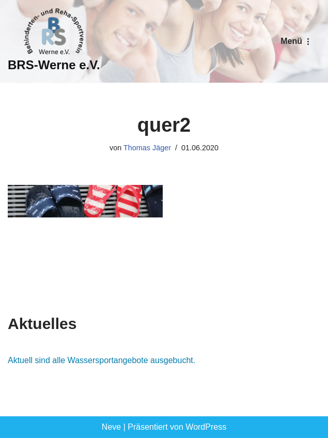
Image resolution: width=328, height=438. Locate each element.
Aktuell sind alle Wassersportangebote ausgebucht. (101, 360)
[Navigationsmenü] (296, 41)
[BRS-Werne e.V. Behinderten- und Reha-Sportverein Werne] (54, 41)
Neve (111, 427)
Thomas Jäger (147, 148)
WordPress (205, 427)
